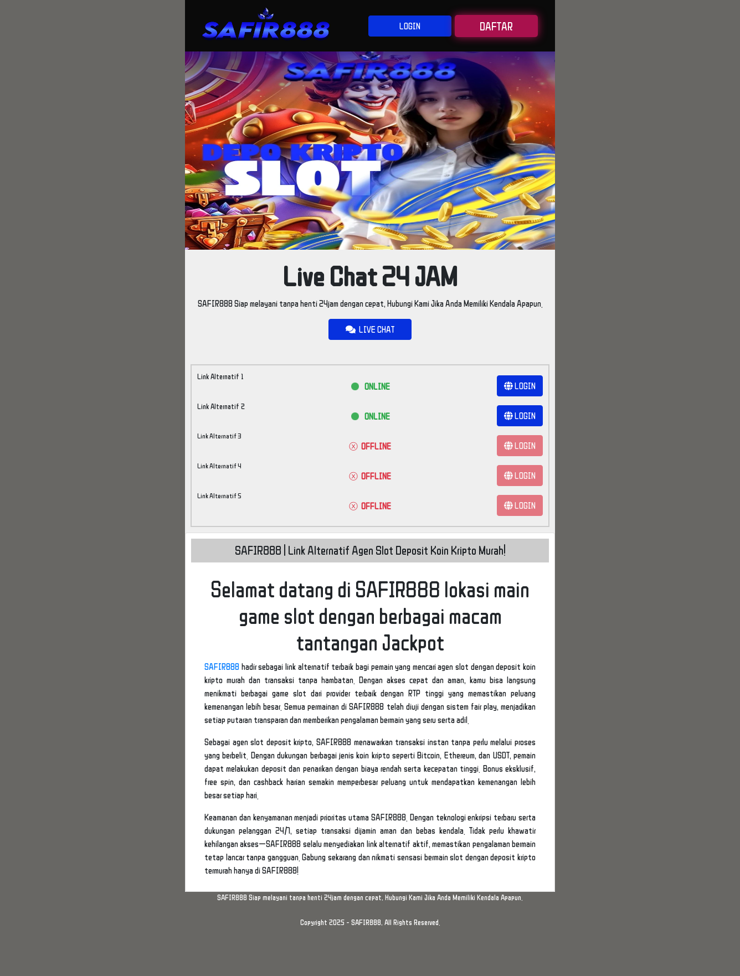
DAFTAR (496, 26)
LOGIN (409, 26)
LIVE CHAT (370, 329)
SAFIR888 (221, 666)
